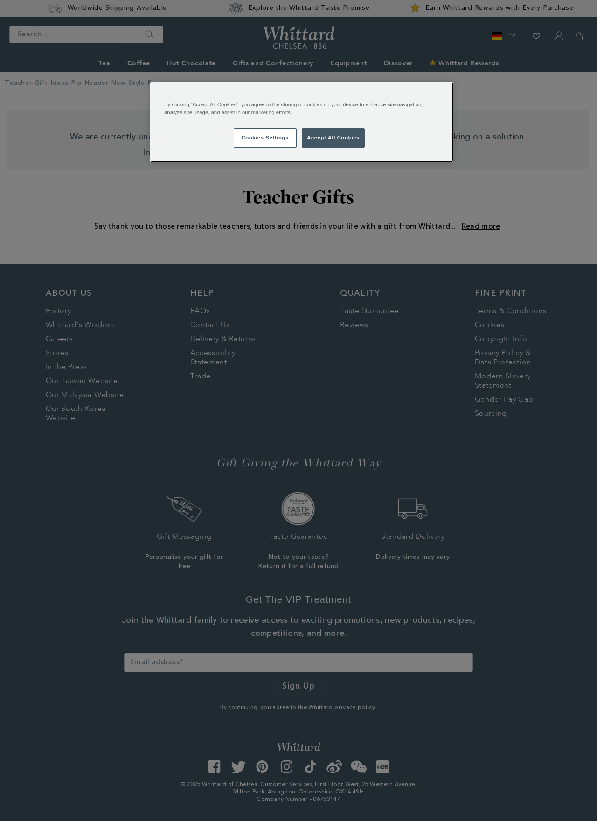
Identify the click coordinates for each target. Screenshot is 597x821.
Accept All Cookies (333, 137)
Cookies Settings (264, 137)
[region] (301, 122)
